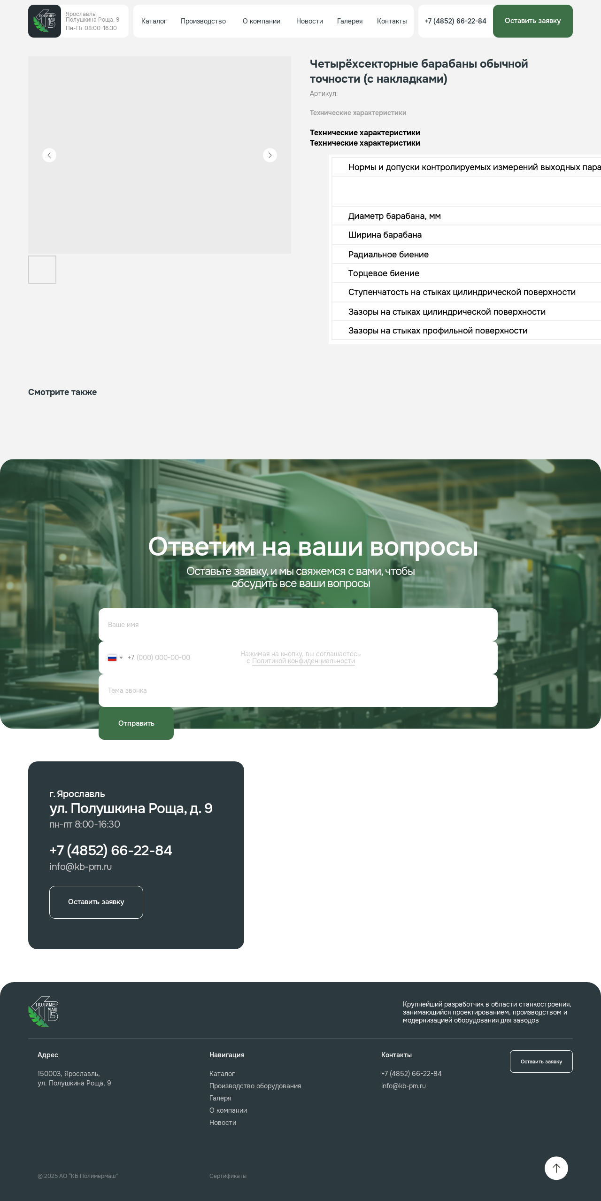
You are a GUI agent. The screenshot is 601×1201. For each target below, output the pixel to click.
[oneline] (298, 690)
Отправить (136, 723)
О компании (228, 1110)
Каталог (222, 1073)
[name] (298, 624)
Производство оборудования (255, 1086)
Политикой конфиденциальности (303, 661)
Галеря (220, 1098)
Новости (222, 1122)
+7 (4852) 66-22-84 (411, 1073)
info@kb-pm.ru (403, 1086)
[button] (533, 21)
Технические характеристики (358, 112)
